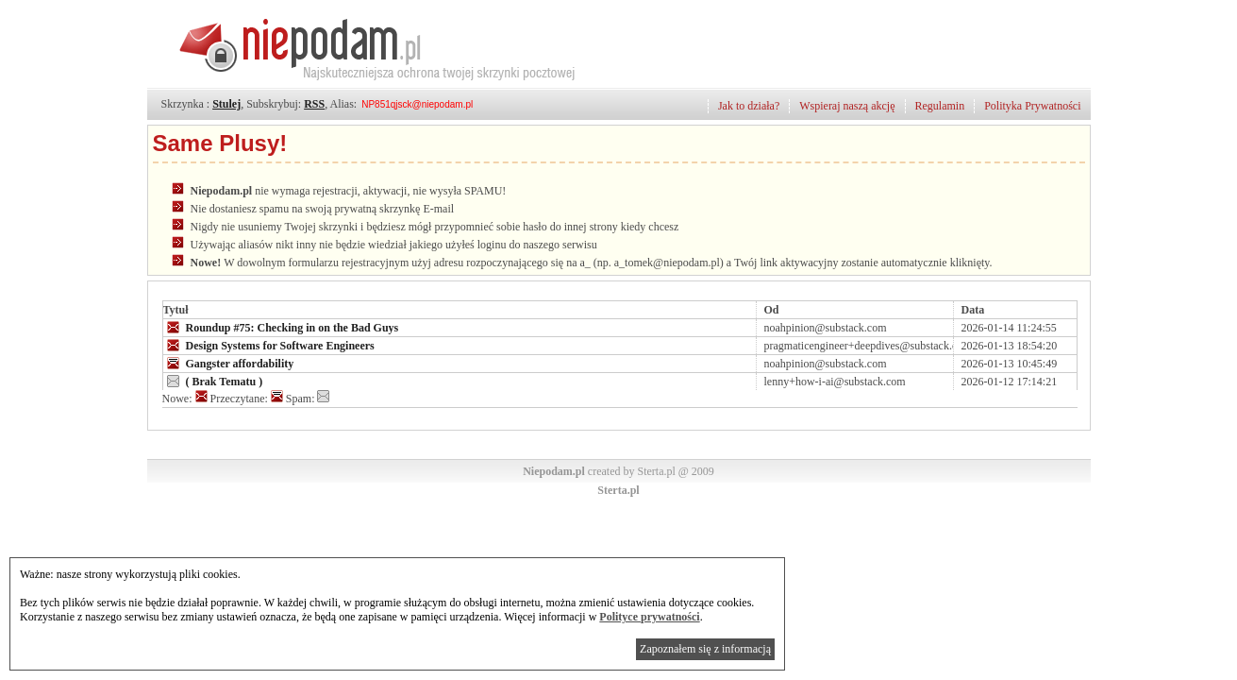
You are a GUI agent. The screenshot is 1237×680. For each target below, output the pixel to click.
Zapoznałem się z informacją (705, 648)
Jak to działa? (748, 105)
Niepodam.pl (554, 471)
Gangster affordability (228, 362)
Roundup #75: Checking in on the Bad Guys (281, 326)
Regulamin (940, 105)
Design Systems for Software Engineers (269, 344)
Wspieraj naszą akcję (846, 105)
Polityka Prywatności (1032, 105)
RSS (314, 103)
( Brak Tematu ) (213, 380)
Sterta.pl (618, 490)
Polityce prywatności (649, 616)
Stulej (226, 103)
